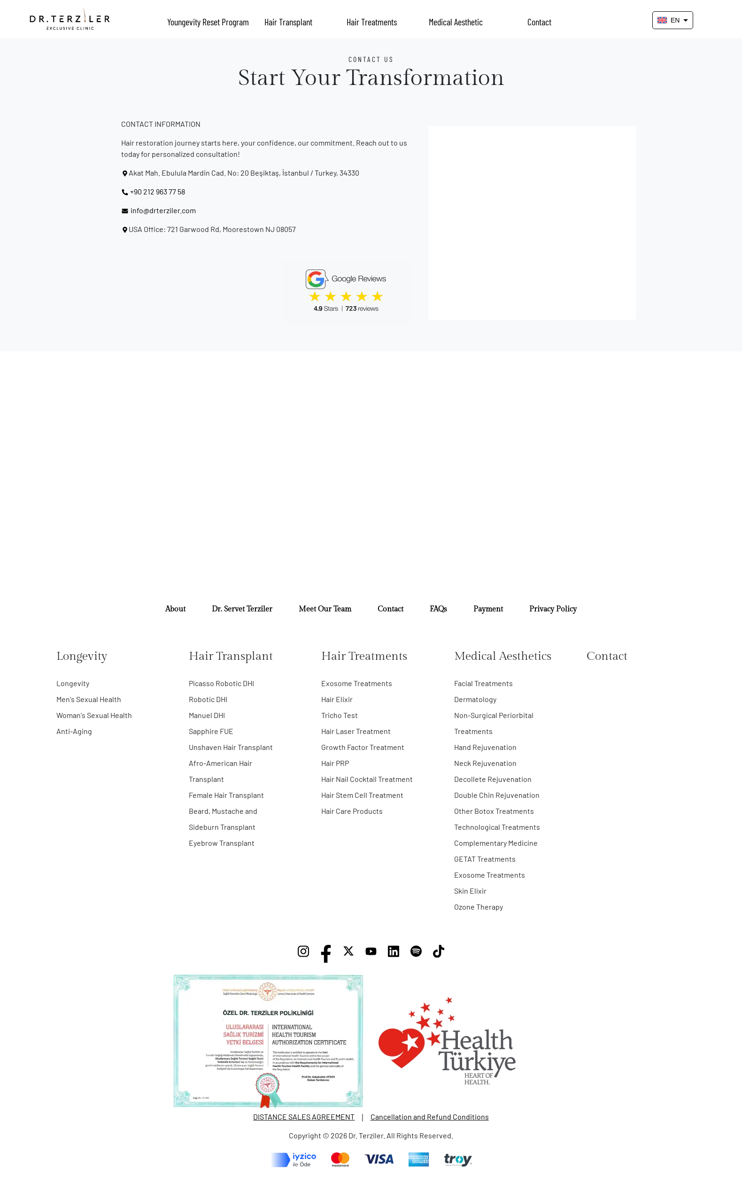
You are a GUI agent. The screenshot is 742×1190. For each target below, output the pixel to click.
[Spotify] (416, 954)
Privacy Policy (553, 609)
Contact (539, 21)
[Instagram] (303, 954)
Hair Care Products (352, 810)
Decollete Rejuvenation (493, 778)
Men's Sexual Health (88, 699)
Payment (488, 609)
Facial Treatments (483, 683)
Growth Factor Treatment (362, 746)
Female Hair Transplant (226, 794)
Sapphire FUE (211, 730)
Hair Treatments (372, 21)
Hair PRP (335, 762)
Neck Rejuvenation (485, 762)
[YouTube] (371, 954)
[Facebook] (326, 954)
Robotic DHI (208, 699)
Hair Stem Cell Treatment (362, 794)
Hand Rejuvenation (485, 746)
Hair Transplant (288, 21)
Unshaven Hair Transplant (231, 746)
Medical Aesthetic (456, 21)
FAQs (438, 609)
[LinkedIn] (393, 954)
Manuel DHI (207, 715)
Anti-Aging (74, 730)
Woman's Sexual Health (94, 715)
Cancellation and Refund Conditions (430, 1116)
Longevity (72, 683)
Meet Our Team (325, 609)
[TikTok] (438, 954)
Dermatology (475, 699)
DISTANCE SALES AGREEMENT (304, 1116)
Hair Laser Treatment (356, 730)
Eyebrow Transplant (222, 842)
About (175, 609)
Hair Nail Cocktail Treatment (367, 778)
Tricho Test (339, 715)
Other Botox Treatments (494, 810)
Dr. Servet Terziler (242, 609)
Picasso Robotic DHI (221, 683)
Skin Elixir (470, 890)
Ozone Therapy (478, 906)
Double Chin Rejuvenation (497, 794)
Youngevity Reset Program (206, 21)
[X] (348, 954)
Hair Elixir (337, 699)
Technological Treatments (497, 826)
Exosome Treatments (356, 683)
